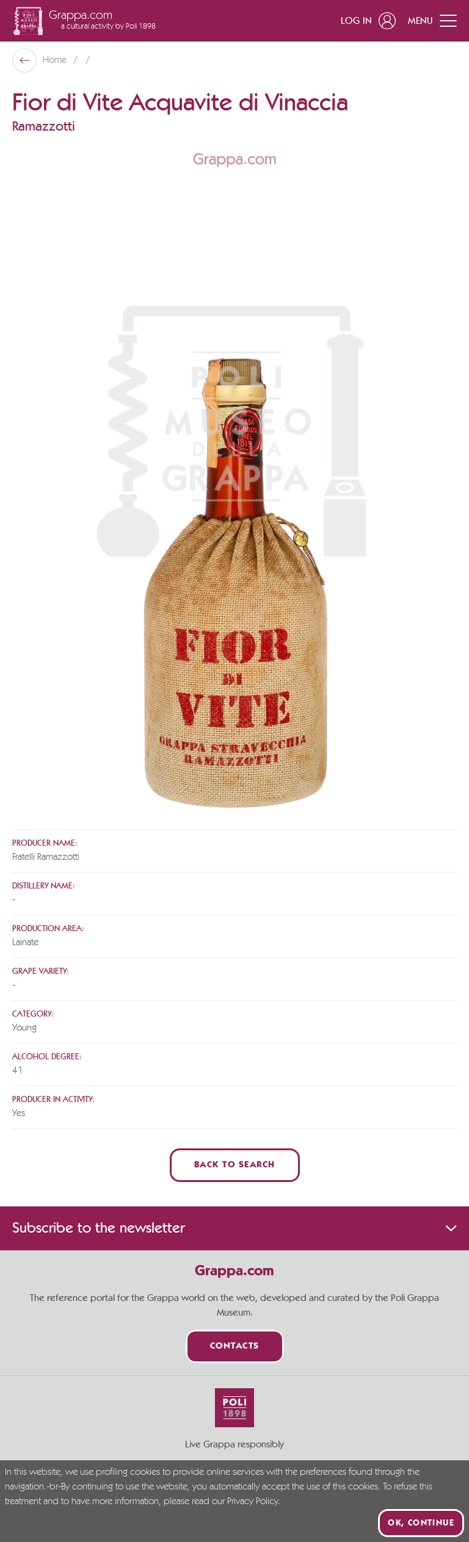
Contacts (235, 1346)
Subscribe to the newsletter (234, 1228)
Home (56, 60)
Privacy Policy (252, 1502)
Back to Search (234, 1165)
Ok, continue (421, 1523)
